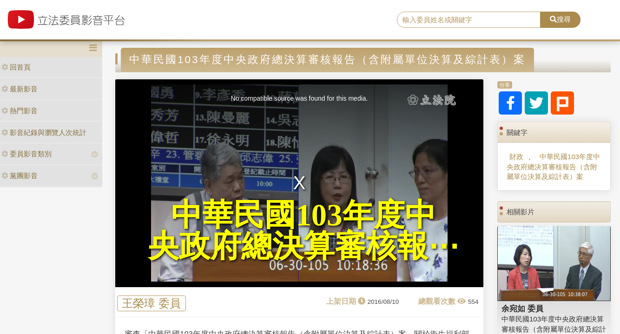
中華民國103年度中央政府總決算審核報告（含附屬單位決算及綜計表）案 (553, 166)
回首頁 (16, 67)
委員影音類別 (26, 154)
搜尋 (560, 19)
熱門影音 (19, 111)
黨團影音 (19, 176)
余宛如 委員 (522, 308)
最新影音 (19, 89)
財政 (516, 157)
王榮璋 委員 (151, 303)
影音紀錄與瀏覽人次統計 (43, 132)
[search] (469, 20)
